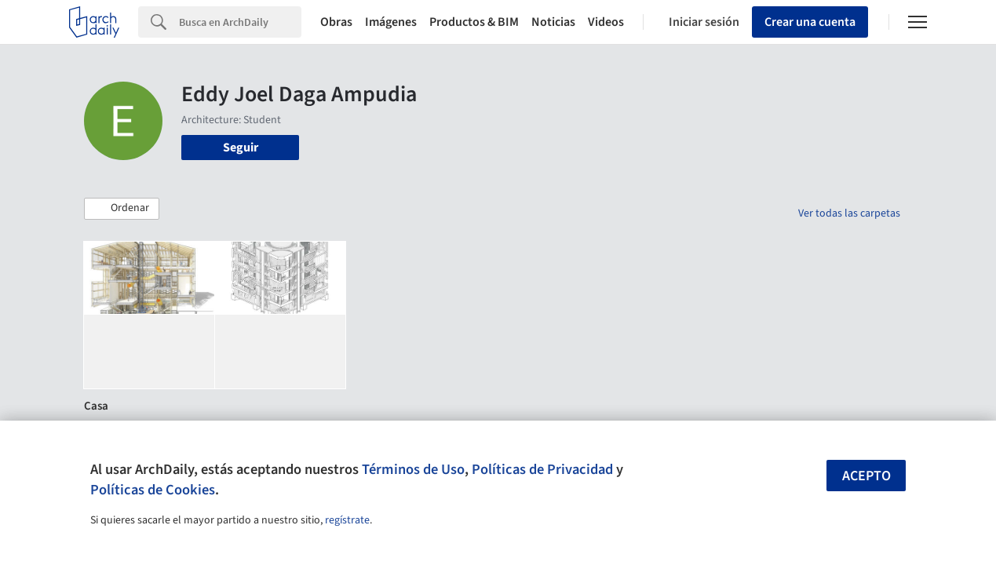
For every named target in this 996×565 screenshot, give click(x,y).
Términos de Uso (413, 469)
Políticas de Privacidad (542, 469)
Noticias (553, 22)
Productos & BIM (474, 22)
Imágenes (391, 22)
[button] (121, 209)
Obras (336, 22)
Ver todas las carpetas (849, 213)
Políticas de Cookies (152, 489)
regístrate (347, 520)
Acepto (866, 476)
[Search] (240, 22)
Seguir (240, 147)
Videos (606, 22)
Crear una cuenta (810, 22)
